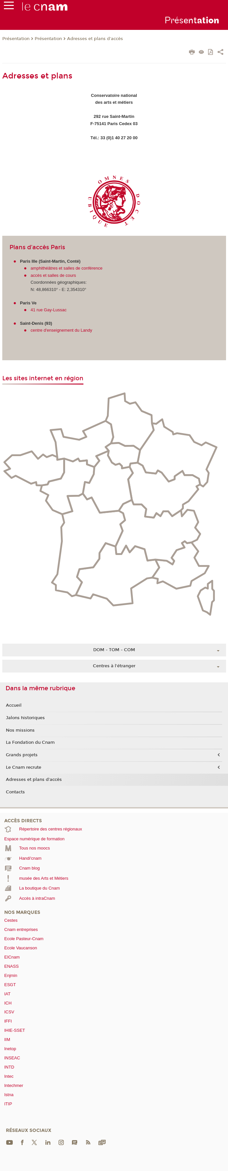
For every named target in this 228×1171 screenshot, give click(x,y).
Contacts (15, 792)
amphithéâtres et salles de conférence (67, 268)
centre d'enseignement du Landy (61, 330)
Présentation (15, 38)
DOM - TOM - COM (114, 649)
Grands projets (22, 755)
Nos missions (20, 730)
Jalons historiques (25, 717)
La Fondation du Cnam (30, 742)
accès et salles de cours (53, 275)
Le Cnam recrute (23, 767)
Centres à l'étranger (114, 666)
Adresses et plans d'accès (95, 38)
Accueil (14, 705)
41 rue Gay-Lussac (49, 309)
